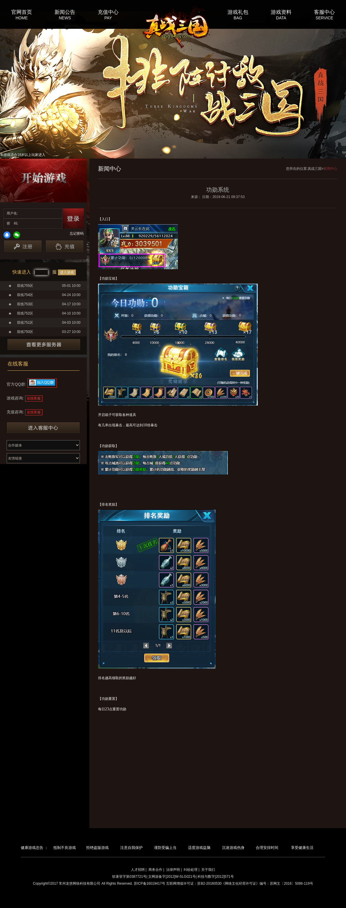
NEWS (65, 18)
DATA (281, 18)
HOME (22, 18)
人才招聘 (138, 870)
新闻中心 (330, 169)
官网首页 (21, 11)
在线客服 (34, 398)
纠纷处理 (191, 870)
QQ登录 (6, 234)
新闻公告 (64, 11)
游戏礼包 (237, 11)
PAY (108, 18)
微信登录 (16, 234)
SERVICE (324, 18)
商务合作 (155, 870)
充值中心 (108, 11)
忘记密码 (77, 233)
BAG (238, 18)
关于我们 (208, 870)
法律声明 (173, 870)
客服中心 (324, 11)
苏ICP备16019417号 (149, 883)
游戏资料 (281, 11)
